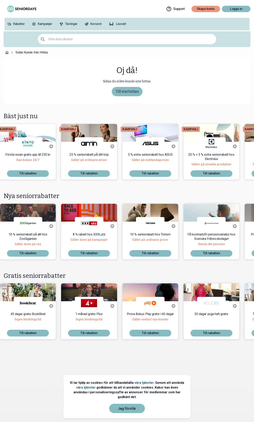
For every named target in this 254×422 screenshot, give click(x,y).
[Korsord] (93, 24)
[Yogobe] (215, 303)
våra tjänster (144, 383)
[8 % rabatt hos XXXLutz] (92, 241)
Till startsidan (127, 91)
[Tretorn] (154, 223)
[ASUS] (154, 143)
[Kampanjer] (42, 24)
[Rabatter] (16, 24)
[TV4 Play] (92, 303)
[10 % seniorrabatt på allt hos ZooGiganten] (31, 241)
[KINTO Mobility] (31, 143)
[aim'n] (92, 143)
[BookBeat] (31, 303)
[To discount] (31, 173)
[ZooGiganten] (31, 223)
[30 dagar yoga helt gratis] (214, 321)
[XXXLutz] (92, 223)
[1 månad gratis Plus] (92, 321)
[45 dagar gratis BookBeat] (32, 321)
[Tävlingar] (68, 24)
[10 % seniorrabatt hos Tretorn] (154, 241)
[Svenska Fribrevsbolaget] (215, 223)
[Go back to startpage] (7, 52)
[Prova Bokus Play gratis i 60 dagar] (154, 321)
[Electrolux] (215, 143)
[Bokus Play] (154, 303)
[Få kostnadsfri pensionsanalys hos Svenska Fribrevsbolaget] (215, 241)
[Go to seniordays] (21, 9)
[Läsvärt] (117, 24)
